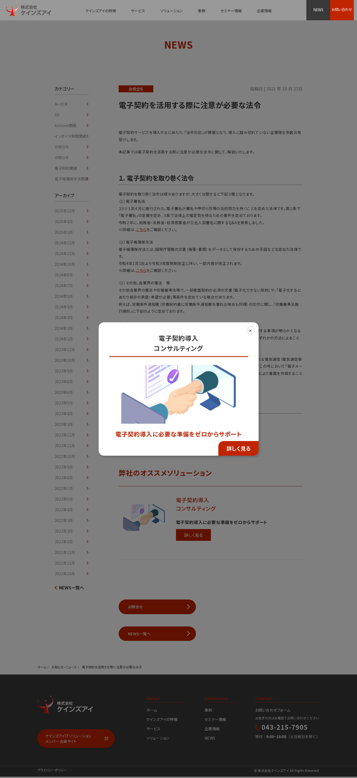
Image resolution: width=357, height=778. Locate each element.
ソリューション (171, 10)
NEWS (319, 10)
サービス (138, 10)
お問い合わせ (344, 10)
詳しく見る (238, 448)
